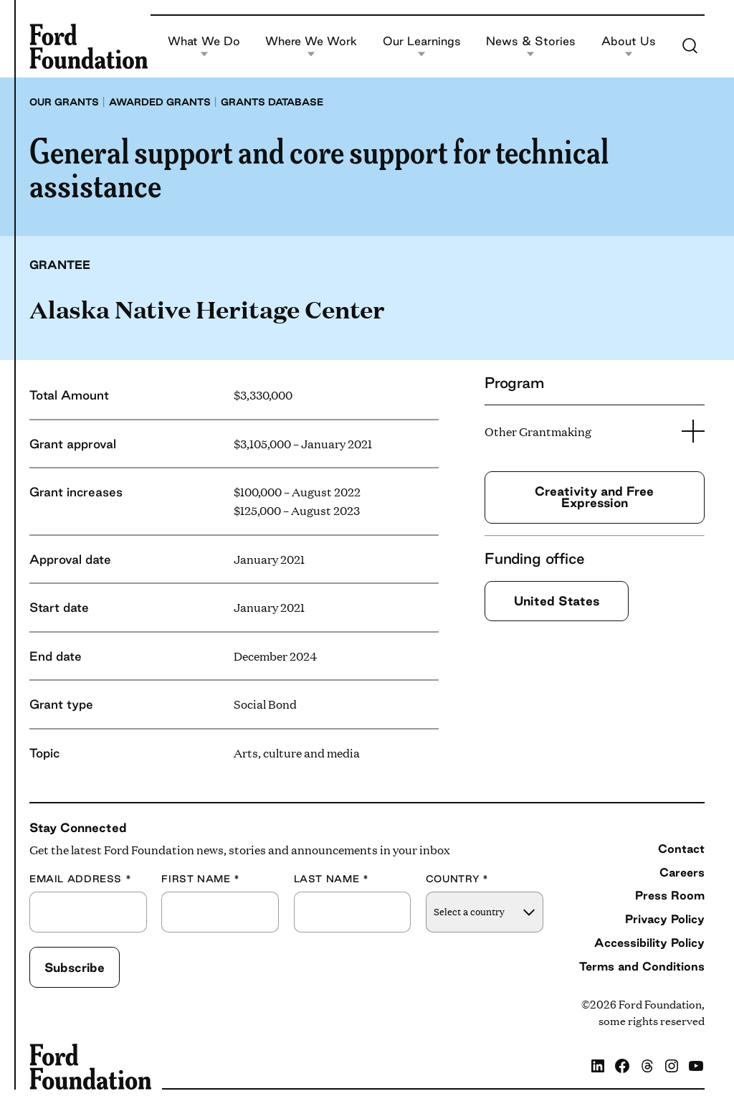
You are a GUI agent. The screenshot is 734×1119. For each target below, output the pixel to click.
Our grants (64, 102)
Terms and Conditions (642, 966)
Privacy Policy (665, 918)
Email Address (80, 879)
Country (457, 879)
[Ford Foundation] (88, 46)
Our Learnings (422, 46)
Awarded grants (160, 102)
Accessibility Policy (649, 942)
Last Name (331, 879)
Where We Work (311, 46)
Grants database (272, 102)
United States (556, 601)
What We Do (204, 46)
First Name (200, 879)
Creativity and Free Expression (594, 496)
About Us (628, 46)
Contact (681, 848)
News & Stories (531, 46)
